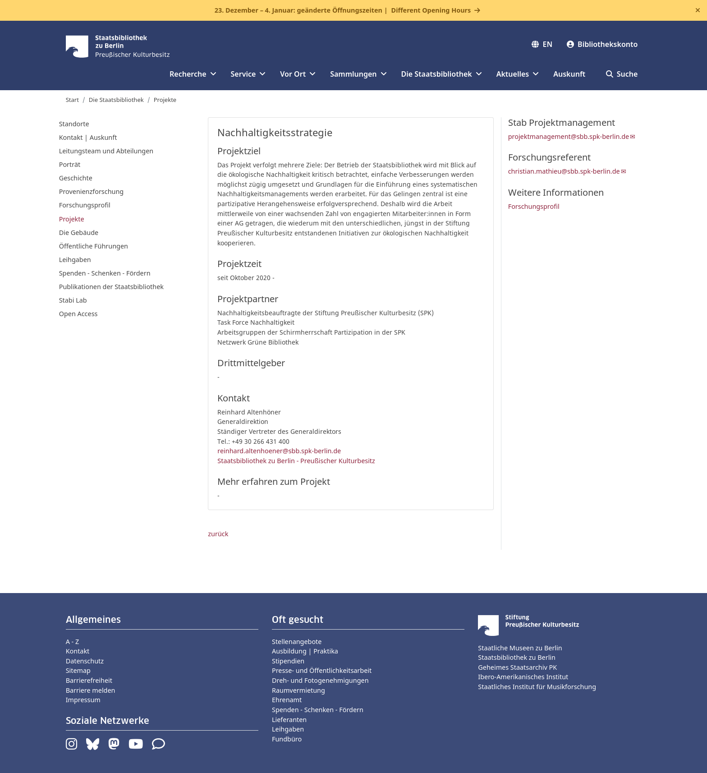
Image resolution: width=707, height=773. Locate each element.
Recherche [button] (193, 74)
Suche (622, 74)
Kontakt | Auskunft (88, 137)
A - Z (72, 641)
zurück (218, 533)
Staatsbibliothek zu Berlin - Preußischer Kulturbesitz (296, 460)
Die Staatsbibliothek (116, 100)
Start (72, 100)
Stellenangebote (296, 641)
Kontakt (78, 651)
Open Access (78, 313)
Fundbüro (287, 739)
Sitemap (78, 670)
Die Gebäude (78, 232)
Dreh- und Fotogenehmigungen (320, 680)
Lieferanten (289, 719)
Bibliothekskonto (602, 44)
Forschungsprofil (84, 205)
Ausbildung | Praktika (305, 651)
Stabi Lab (73, 300)
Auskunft (569, 74)
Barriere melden (90, 690)
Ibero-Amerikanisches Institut (523, 676)
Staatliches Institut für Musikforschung (537, 686)
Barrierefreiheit (89, 680)
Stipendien (288, 661)
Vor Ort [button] (298, 74)
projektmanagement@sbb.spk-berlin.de (568, 136)
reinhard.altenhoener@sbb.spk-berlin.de (279, 450)
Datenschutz (85, 661)
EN (542, 44)
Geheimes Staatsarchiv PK (517, 667)
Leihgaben (75, 259)
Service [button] (248, 74)
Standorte (74, 124)
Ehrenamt (287, 699)
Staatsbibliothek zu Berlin (517, 657)
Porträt (69, 164)
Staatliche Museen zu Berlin (520, 648)
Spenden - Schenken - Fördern (105, 273)
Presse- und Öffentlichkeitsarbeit (322, 670)
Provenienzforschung (91, 191)
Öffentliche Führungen (93, 246)
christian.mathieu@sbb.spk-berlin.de (564, 171)
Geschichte (75, 178)
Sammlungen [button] (358, 74)
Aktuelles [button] (517, 74)
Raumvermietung (298, 690)
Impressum (83, 699)
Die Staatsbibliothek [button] (441, 74)
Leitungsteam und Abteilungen (106, 151)
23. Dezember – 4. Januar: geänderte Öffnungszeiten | (343, 10)
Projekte (165, 100)
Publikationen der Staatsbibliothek (111, 286)
